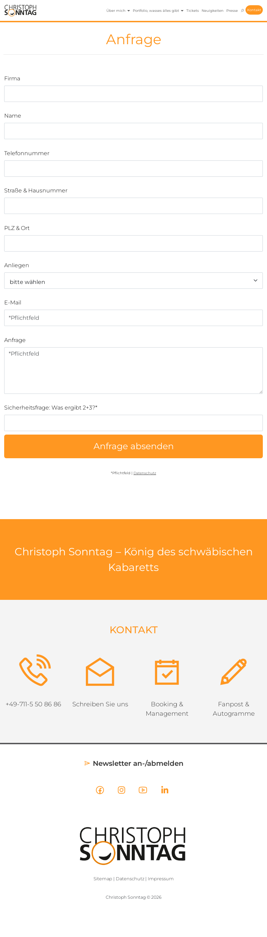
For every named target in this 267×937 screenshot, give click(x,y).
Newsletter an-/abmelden (134, 763)
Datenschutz (130, 878)
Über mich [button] (118, 10)
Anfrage (15, 340)
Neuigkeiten (213, 10)
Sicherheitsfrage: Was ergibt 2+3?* (50, 407)
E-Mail (12, 302)
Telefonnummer (26, 153)
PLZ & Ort (17, 228)
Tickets (192, 10)
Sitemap (103, 878)
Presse (232, 10)
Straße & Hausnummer (35, 190)
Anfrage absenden (134, 446)
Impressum (161, 878)
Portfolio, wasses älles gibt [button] (158, 10)
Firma (12, 78)
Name (12, 115)
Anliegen (16, 265)
